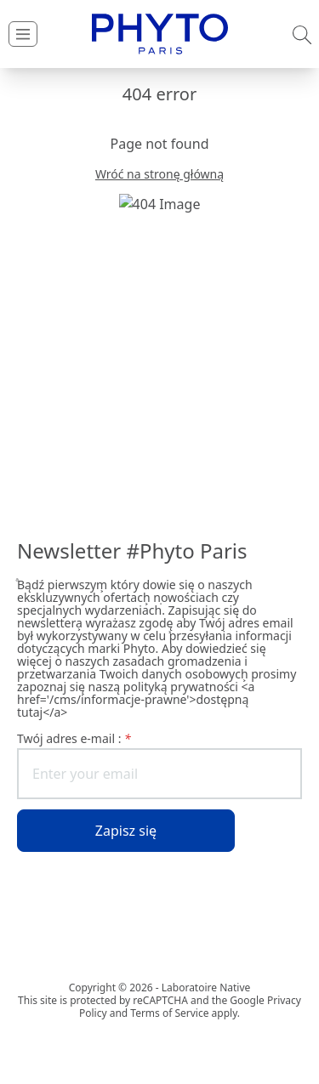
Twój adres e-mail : (74, 738)
